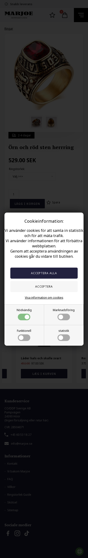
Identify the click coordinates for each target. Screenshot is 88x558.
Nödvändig (24, 314)
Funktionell (24, 335)
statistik (63, 335)
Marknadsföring (64, 314)
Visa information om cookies (44, 298)
